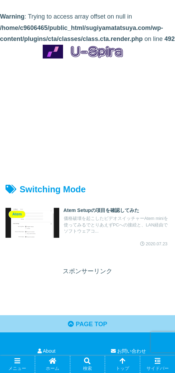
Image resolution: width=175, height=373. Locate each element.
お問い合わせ (128, 351)
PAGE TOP (87, 324)
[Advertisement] (87, 115)
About (46, 351)
